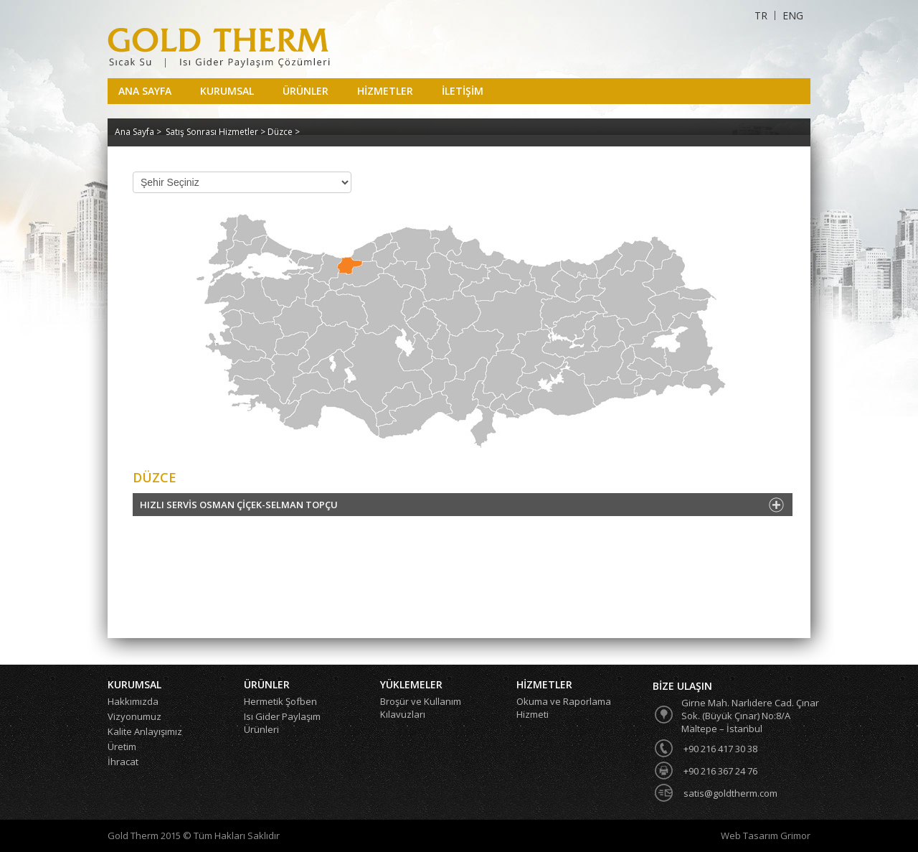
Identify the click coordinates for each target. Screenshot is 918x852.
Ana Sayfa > (138, 132)
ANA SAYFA (144, 91)
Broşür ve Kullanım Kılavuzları (420, 708)
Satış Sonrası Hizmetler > (217, 132)
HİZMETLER (385, 91)
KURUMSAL (227, 91)
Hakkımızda (133, 701)
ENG (792, 15)
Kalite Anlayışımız (145, 731)
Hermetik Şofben (280, 701)
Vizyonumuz (134, 716)
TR (760, 15)
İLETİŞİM (462, 91)
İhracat (123, 761)
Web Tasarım (750, 835)
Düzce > (284, 132)
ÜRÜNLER (305, 91)
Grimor (795, 835)
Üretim (122, 746)
